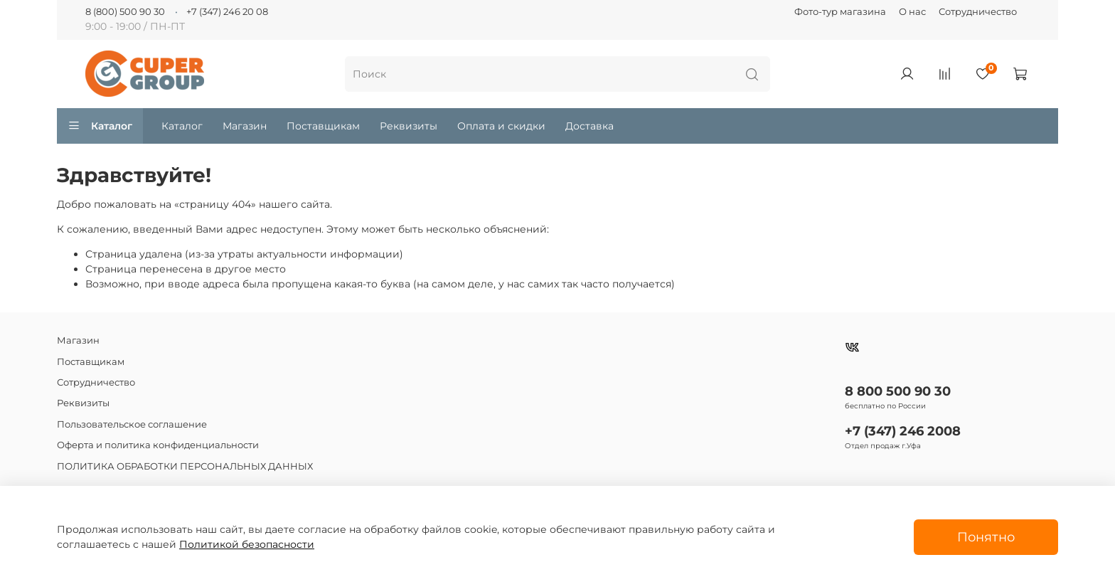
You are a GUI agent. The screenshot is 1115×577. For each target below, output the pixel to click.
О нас (912, 11)
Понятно (986, 536)
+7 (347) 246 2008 (903, 431)
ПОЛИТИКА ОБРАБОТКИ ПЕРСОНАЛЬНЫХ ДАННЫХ (185, 466)
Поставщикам (323, 126)
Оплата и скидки (501, 126)
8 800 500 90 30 (898, 391)
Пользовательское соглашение (132, 424)
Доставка (589, 126)
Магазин (245, 126)
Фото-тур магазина (840, 11)
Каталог (100, 126)
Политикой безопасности (246, 544)
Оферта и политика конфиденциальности (158, 445)
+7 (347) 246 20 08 (227, 11)
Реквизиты (408, 126)
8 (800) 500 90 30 (125, 11)
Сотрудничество (978, 11)
